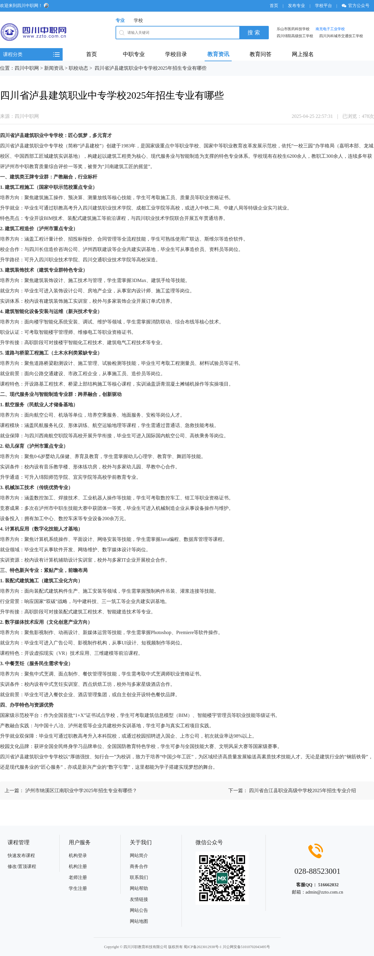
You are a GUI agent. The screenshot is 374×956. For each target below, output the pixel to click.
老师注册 (78, 877)
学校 (138, 20)
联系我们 (139, 877)
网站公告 (139, 910)
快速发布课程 (21, 855)
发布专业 (296, 5)
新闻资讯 (54, 68)
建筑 (29, 135)
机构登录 (78, 855)
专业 (120, 20)
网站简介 (139, 855)
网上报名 (303, 54)
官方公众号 (357, 5)
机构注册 (78, 866)
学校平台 (323, 5)
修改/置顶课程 (22, 866)
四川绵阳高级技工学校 (295, 36)
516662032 (328, 884)
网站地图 (139, 921)
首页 (274, 5)
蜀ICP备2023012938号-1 (203, 947)
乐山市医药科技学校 (293, 29)
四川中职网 (27, 68)
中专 (49, 135)
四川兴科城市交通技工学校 (341, 36)
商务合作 (139, 866)
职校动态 (78, 68)
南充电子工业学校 (330, 29)
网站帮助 (139, 888)
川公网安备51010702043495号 (246, 947)
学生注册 (78, 888)
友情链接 (139, 899)
